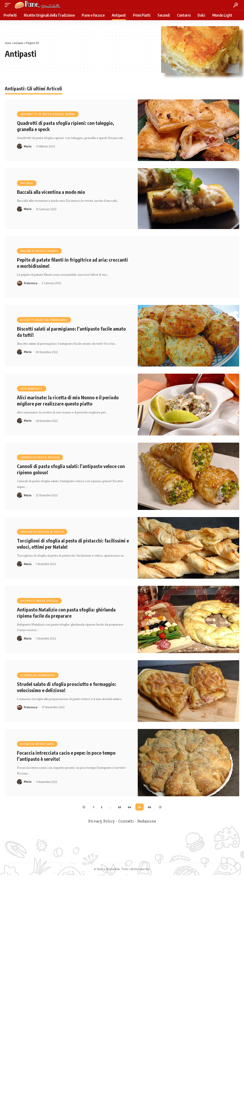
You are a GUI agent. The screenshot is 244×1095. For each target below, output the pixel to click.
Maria (28, 146)
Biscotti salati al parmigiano (43, 319)
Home (8, 43)
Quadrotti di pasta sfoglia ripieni (47, 114)
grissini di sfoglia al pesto (42, 531)
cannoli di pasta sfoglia (39, 457)
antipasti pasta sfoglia (39, 600)
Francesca (31, 283)
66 (150, 807)
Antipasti (20, 43)
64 (129, 807)
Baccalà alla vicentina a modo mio (51, 192)
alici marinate (31, 388)
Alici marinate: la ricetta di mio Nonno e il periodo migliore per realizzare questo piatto (68, 400)
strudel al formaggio (37, 675)
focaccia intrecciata (37, 744)
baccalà (26, 183)
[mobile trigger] (9, 5)
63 (119, 807)
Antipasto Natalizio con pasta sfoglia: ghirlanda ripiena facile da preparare (66, 612)
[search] (235, 5)
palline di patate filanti (39, 250)
